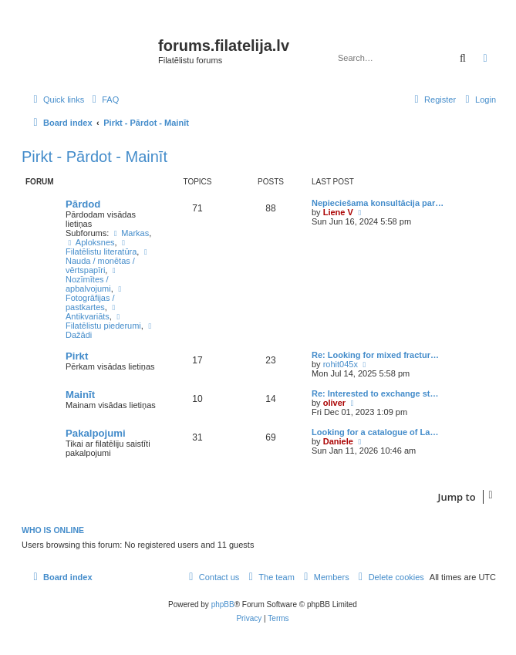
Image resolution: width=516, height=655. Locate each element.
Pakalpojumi (96, 433)
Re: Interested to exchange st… (375, 393)
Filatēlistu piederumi (103, 321)
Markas (130, 233)
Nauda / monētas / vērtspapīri (108, 261)
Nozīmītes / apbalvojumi (93, 280)
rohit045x (340, 364)
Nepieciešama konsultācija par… (377, 203)
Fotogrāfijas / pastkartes (96, 298)
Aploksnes (90, 242)
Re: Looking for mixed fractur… (375, 355)
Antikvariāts (93, 312)
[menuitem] (103, 99)
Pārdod (83, 204)
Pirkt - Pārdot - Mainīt (94, 156)
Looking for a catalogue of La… (375, 432)
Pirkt (77, 356)
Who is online (53, 530)
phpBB (222, 604)
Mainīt (80, 394)
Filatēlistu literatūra (101, 247)
